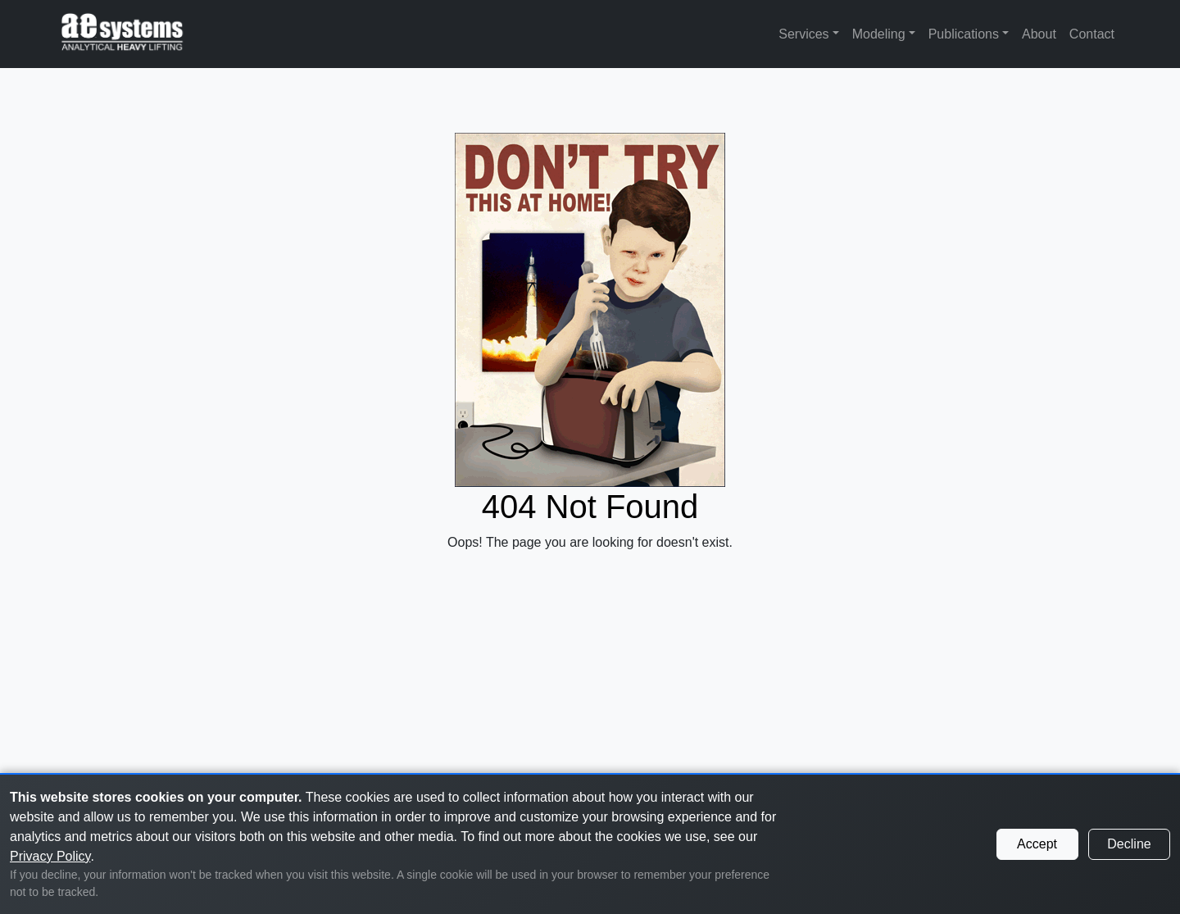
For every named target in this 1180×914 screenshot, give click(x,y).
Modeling (878, 34)
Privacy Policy (50, 856)
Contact (1091, 34)
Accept (1037, 844)
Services (803, 34)
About (1039, 34)
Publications (963, 34)
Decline (1128, 844)
